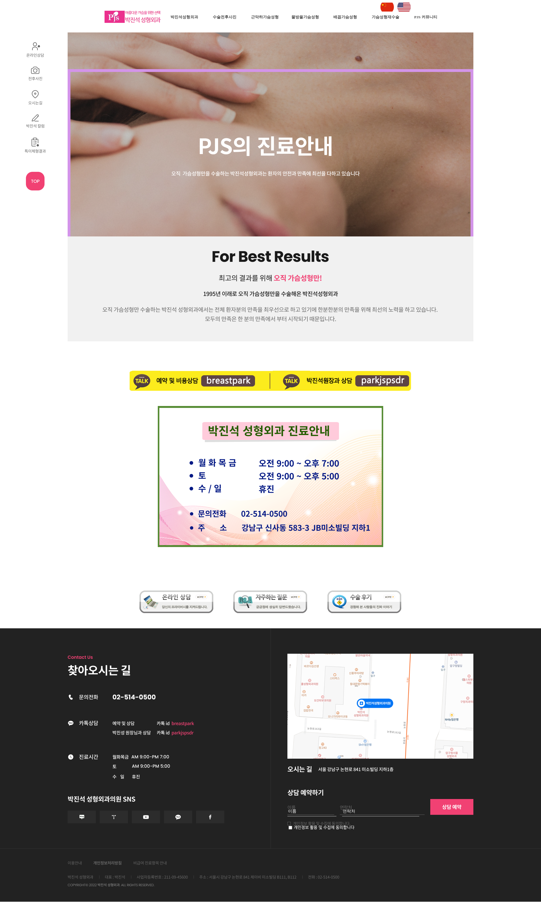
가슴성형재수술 (385, 17)
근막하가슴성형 (265, 17)
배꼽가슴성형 (345, 17)
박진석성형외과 (184, 17)
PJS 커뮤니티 (425, 17)
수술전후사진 (224, 17)
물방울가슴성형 (305, 17)
